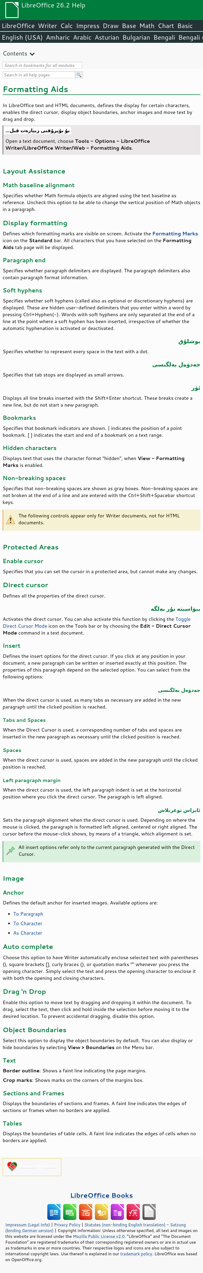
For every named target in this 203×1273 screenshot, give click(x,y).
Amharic (58, 37)
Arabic (82, 37)
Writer (47, 25)
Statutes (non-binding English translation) (124, 1225)
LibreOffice (18, 25)
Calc (66, 25)
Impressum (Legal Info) (27, 1225)
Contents (15, 53)
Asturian (107, 37)
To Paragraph (28, 913)
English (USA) (22, 37)
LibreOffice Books (101, 1195)
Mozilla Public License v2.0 (99, 1236)
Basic (185, 25)
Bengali (164, 37)
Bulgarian (136, 37)
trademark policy (136, 1254)
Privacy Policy (67, 1225)
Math (147, 25)
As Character (27, 932)
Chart (166, 25)
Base (129, 25)
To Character (27, 923)
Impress (88, 25)
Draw (110, 25)
